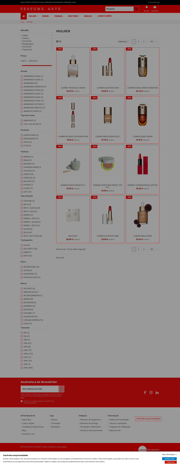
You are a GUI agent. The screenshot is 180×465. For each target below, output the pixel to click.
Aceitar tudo (169, 458)
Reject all (170, 462)
